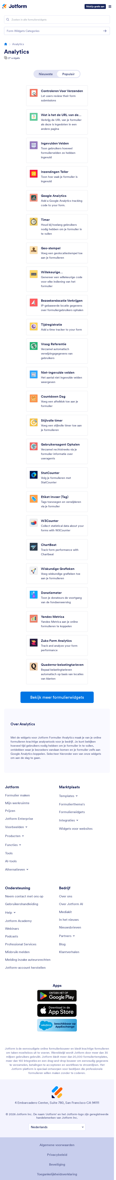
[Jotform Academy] (18, 921)
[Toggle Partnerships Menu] (67, 935)
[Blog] (62, 944)
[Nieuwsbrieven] (70, 927)
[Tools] (9, 853)
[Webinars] (12, 928)
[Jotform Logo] (14, 6)
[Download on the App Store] (57, 1009)
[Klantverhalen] (69, 952)
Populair (68, 74)
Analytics (16, 51)
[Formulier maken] (17, 795)
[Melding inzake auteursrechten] (27, 959)
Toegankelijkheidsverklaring (57, 1172)
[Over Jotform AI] (71, 904)
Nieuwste (46, 74)
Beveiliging (57, 1162)
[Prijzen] (10, 811)
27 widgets (14, 58)
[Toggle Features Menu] (13, 844)
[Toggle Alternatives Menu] (17, 869)
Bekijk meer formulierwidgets (57, 697)
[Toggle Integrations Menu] (69, 820)
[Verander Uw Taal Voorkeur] (57, 1124)
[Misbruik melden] (17, 952)
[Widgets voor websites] (75, 828)
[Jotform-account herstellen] (25, 967)
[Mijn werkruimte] (17, 803)
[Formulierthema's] (72, 804)
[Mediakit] (65, 912)
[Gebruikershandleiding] (21, 904)
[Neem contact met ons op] (24, 896)
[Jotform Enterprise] (19, 818)
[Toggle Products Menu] (15, 835)
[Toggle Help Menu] (10, 912)
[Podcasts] (11, 936)
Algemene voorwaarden (57, 1143)
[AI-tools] (11, 861)
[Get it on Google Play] (57, 995)
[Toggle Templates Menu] (68, 795)
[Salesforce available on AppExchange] (57, 1023)
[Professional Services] (20, 944)
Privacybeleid (57, 1152)
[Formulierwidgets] (72, 812)
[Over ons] (65, 896)
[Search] (7, 19)
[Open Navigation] (110, 6)
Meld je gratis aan (95, 6)
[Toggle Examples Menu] (16, 826)
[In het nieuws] (69, 919)
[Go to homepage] (5, 44)
